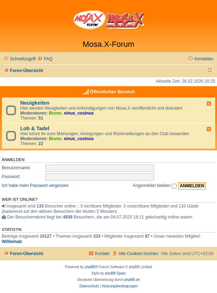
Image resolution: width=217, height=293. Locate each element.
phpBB (90, 267)
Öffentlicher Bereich (112, 91)
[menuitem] (44, 59)
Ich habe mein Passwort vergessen (35, 185)
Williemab (12, 241)
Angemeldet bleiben (155, 185)
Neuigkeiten (34, 103)
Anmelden (13, 159)
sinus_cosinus (79, 113)
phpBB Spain (115, 273)
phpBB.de (132, 280)
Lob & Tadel (34, 128)
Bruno (55, 113)
